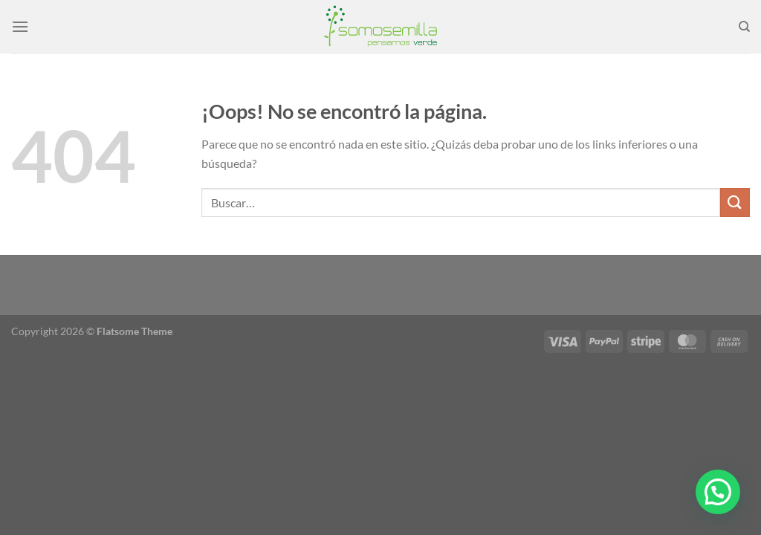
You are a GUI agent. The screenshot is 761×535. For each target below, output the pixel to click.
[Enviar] (735, 202)
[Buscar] (744, 27)
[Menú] (20, 26)
